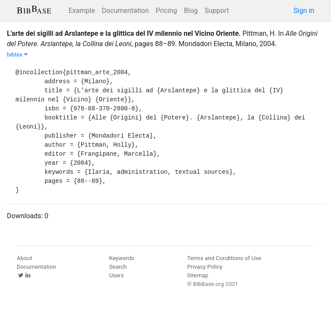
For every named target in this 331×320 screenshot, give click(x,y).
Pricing (166, 10)
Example (82, 10)
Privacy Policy (204, 267)
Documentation (125, 10)
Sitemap (197, 275)
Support (217, 10)
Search (118, 267)
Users (116, 275)
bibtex (17, 54)
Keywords (121, 258)
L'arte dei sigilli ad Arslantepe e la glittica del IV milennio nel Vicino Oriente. (123, 33)
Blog (191, 10)
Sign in (304, 10)
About (24, 258)
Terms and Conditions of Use (224, 258)
